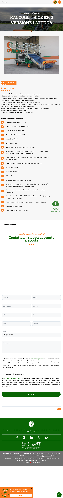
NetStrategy (36, 494)
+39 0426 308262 (55, 462)
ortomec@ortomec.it (31, 462)
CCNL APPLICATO (40, 492)
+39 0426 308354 (43, 462)
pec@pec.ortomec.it (46, 488)
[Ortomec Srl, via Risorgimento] (31, 304)
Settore (4, 363)
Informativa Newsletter (42, 490)
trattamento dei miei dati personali (13, 410)
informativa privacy (37, 390)
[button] (2, 57)
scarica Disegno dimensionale (55, 209)
